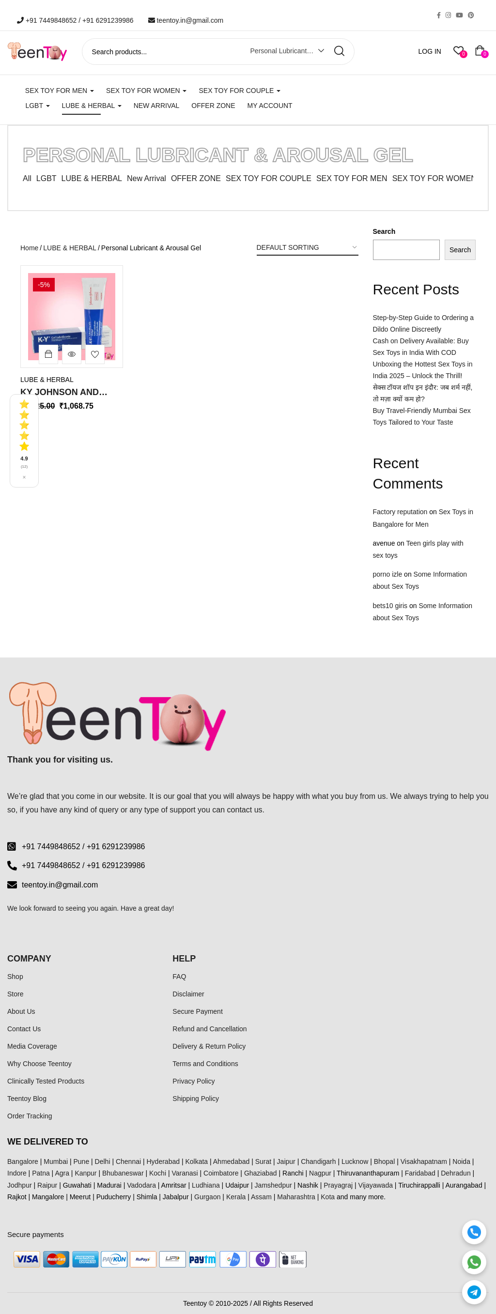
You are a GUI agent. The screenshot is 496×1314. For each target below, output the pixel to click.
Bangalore (22, 1161)
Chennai (128, 1161)
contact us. (245, 810)
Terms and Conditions (205, 1064)
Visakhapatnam (424, 1161)
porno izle (388, 574)
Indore (17, 1173)
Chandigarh (318, 1161)
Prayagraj (338, 1185)
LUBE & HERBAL (92, 105)
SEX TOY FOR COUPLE (239, 90)
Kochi (157, 1173)
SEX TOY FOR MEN (59, 90)
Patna (41, 1173)
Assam (261, 1197)
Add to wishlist (95, 354)
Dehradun (456, 1173)
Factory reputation (400, 512)
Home (29, 248)
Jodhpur (19, 1185)
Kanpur (85, 1173)
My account (270, 105)
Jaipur (286, 1161)
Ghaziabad (260, 1173)
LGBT (37, 105)
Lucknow (354, 1161)
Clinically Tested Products (45, 1081)
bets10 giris (390, 606)
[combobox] (280, 52)
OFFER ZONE (196, 178)
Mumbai (56, 1161)
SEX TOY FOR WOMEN (146, 90)
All (27, 178)
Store (15, 994)
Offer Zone (213, 105)
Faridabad (420, 1173)
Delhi (102, 1161)
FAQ (179, 976)
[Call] (474, 1232)
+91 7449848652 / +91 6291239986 (75, 20)
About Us (21, 1011)
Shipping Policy (195, 1098)
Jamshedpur (273, 1185)
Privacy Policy (193, 1081)
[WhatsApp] (474, 1262)
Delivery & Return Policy (209, 1046)
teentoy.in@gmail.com (186, 20)
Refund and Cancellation (209, 1029)
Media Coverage (32, 1046)
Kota (328, 1197)
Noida (461, 1161)
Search (384, 231)
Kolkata (196, 1161)
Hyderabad (163, 1161)
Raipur (47, 1185)
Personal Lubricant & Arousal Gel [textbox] (285, 51)
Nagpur (320, 1173)
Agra (62, 1173)
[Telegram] (474, 1292)
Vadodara (141, 1185)
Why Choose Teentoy (39, 1064)
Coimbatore (220, 1173)
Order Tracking (29, 1116)
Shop (15, 976)
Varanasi (184, 1173)
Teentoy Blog (26, 1098)
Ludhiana (206, 1185)
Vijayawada (375, 1185)
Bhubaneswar (123, 1173)
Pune (81, 1161)
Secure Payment (197, 1011)
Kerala (236, 1197)
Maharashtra (296, 1197)
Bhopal (384, 1161)
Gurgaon (207, 1197)
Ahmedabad (231, 1161)
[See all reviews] (24, 441)
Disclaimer (188, 994)
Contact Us (24, 1029)
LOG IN (429, 51)
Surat (263, 1161)
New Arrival (157, 105)
